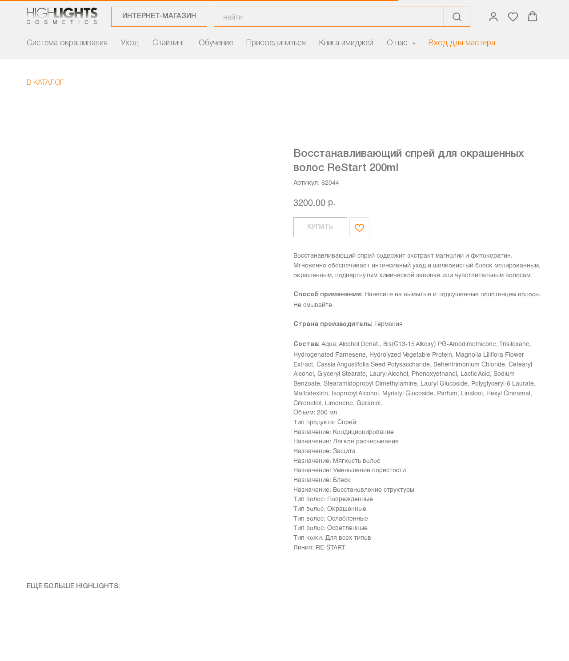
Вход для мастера (462, 43)
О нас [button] (398, 43)
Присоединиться (276, 43)
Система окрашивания (67, 43)
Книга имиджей (346, 43)
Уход (130, 43)
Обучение (216, 43)
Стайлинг (168, 43)
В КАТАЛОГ (45, 83)
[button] (493, 16)
